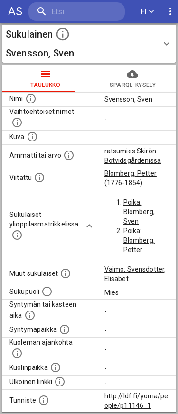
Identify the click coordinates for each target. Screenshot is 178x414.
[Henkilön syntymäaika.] (29, 315)
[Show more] (89, 226)
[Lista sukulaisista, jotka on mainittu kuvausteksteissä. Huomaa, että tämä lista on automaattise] (65, 273)
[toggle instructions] (62, 34)
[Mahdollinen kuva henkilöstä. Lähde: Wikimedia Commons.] (32, 136)
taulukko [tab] (45, 78)
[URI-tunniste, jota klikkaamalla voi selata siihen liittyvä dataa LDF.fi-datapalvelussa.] (43, 400)
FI (147, 11)
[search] (76, 11)
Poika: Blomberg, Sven (139, 211)
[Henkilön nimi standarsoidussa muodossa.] (30, 98)
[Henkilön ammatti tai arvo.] (68, 155)
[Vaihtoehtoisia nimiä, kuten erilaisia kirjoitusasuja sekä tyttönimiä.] (17, 122)
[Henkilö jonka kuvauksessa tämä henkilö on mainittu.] (39, 177)
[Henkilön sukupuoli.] (47, 291)
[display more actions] (170, 11)
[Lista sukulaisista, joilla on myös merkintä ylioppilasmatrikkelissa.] (17, 235)
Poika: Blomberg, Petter (139, 240)
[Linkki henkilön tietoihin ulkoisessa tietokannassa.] (59, 381)
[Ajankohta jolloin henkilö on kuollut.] (17, 353)
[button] (89, 44)
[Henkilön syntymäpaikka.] (64, 329)
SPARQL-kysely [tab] (133, 78)
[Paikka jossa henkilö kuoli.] (55, 367)
